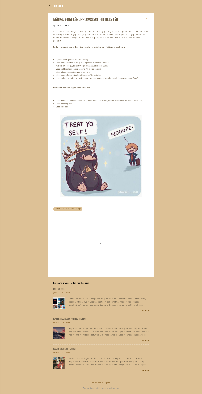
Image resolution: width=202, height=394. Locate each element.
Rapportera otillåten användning (101, 388)
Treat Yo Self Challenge (67, 209)
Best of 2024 (59, 289)
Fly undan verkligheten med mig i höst (70, 319)
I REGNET (58, 6)
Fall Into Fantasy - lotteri (64, 348)
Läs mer (145, 311)
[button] (147, 19)
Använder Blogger (101, 383)
